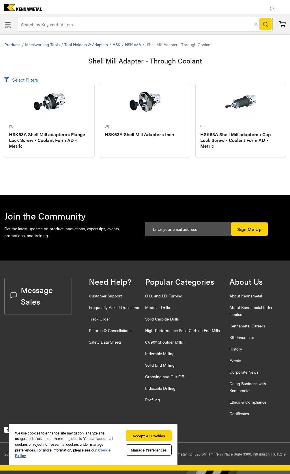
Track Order (99, 319)
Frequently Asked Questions (114, 307)
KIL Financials (241, 337)
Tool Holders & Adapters (86, 44)
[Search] (265, 24)
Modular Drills (157, 307)
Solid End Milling (160, 365)
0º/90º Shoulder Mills (164, 342)
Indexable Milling (160, 353)
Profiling (152, 399)
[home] (21, 9)
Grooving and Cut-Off (164, 376)
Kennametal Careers (247, 326)
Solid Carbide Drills (162, 319)
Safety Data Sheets (105, 342)
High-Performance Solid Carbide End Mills (182, 330)
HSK (116, 44)
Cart (282, 24)
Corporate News (244, 372)
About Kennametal (245, 296)
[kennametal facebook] (7, 431)
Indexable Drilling (160, 388)
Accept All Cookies (148, 436)
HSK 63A (133, 44)
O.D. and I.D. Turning (163, 296)
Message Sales (31, 295)
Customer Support (105, 296)
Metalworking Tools (42, 44)
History (235, 349)
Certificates (239, 413)
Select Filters (25, 79)
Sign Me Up (249, 229)
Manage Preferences (149, 450)
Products (12, 44)
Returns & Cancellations (110, 330)
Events (235, 360)
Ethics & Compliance (247, 402)
